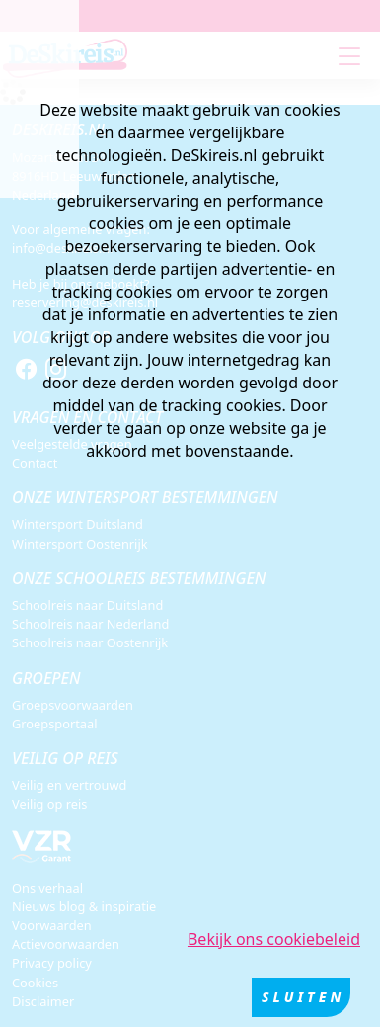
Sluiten (303, 996)
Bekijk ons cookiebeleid (274, 939)
